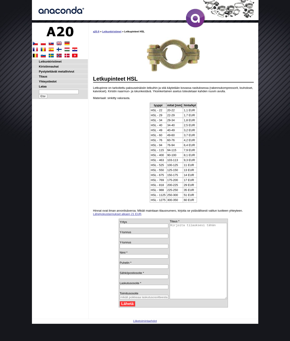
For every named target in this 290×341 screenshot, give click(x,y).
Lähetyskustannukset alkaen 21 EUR (117, 214)
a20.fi (96, 31)
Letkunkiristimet (111, 31)
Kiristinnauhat (49, 66)
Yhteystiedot (48, 81)
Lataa (43, 86)
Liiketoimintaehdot (145, 336)
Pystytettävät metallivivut (56, 71)
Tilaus (43, 76)
